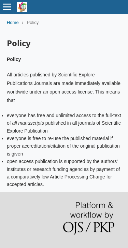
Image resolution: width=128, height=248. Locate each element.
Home (13, 22)
